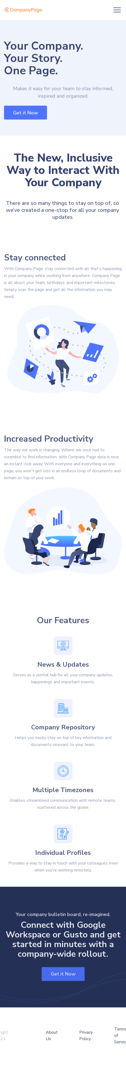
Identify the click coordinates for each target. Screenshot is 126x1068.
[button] (117, 10)
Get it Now (25, 112)
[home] (24, 10)
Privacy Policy (86, 1035)
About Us (52, 1035)
